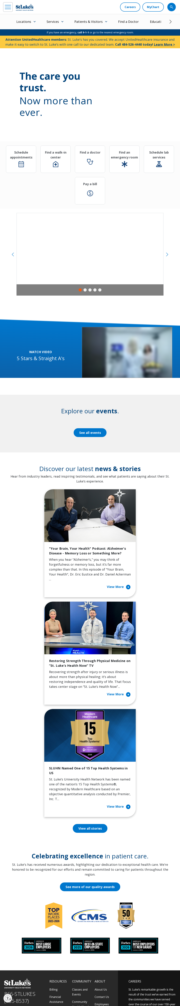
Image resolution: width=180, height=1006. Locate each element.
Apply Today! (144, 956)
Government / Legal (28, 995)
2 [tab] (85, 290)
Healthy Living (81, 929)
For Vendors (57, 919)
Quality (99, 931)
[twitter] (45, 976)
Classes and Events (80, 889)
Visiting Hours (58, 958)
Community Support (79, 919)
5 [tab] (99, 290)
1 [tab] (80, 290)
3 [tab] (90, 290)
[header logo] (24, 7)
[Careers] (130, 7)
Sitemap (46, 995)
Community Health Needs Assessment (81, 904)
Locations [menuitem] (23, 21)
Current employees (149, 971)
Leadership (102, 916)
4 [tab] (95, 290)
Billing (53, 887)
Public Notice (53, 991)
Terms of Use (69, 991)
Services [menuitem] (53, 21)
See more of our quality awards (90, 784)
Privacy (14, 991)
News (98, 924)
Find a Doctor (128, 21)
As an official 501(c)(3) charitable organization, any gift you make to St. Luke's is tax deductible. (49, 983)
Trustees (101, 939)
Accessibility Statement (33, 991)
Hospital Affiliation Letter (60, 928)
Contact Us (102, 894)
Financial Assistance (56, 896)
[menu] (8, 7)
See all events (90, 433)
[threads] (35, 976)
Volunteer (78, 936)
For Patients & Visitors (58, 909)
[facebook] (6, 976)
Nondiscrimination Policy (92, 991)
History (99, 909)
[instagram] (16, 976)
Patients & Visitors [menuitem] (88, 21)
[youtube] (55, 975)
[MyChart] (153, 7)
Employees (102, 902)
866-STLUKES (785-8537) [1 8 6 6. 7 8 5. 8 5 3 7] (19, 895)
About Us (101, 887)
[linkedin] (26, 976)
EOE (6, 991)
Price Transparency (58, 941)
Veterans (55, 951)
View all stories (90, 726)
